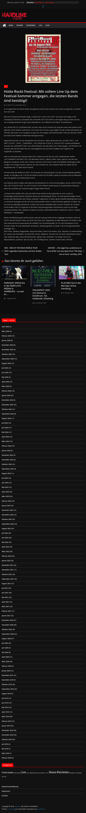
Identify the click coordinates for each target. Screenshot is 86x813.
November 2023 (7, 460)
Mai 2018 (5, 749)
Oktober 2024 (7, 409)
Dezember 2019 (7, 675)
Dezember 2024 (7, 400)
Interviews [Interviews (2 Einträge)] (17, 773)
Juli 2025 (5, 368)
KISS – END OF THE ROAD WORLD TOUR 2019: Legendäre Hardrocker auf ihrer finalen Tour (22, 251)
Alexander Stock (21, 105)
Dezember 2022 (7, 510)
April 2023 (5, 492)
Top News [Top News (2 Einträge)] (78, 773)
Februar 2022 (6, 556)
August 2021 (6, 583)
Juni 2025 (5, 372)
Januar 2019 (6, 726)
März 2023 (5, 496)
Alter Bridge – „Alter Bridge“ (44, 2)
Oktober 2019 (7, 684)
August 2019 (6, 694)
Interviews (30, 25)
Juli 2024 (5, 423)
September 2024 (8, 414)
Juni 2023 (5, 483)
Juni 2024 (5, 428)
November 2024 (7, 405)
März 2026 (5, 331)
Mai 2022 (5, 542)
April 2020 (5, 657)
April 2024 (5, 437)
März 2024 (5, 441)
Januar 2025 (6, 395)
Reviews (20, 25)
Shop (47, 25)
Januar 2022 (6, 561)
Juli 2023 (5, 478)
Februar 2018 (6, 758)
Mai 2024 (5, 432)
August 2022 (6, 528)
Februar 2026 (6, 336)
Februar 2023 (6, 501)
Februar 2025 (6, 391)
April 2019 (5, 712)
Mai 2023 (5, 487)
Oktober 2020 (7, 629)
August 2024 (6, 418)
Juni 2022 (5, 538)
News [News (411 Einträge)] (52, 772)
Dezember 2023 (7, 455)
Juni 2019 (5, 703)
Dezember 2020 (7, 620)
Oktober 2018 (7, 739)
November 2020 (7, 625)
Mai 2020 (5, 652)
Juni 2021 (5, 593)
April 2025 (5, 382)
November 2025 (7, 349)
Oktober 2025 (7, 354)
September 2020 (8, 634)
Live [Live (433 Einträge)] (23, 772)
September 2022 (8, 524)
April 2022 (5, 547)
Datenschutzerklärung (10, 786)
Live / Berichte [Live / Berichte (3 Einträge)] (31, 773)
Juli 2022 (5, 533)
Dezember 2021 (7, 565)
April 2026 (5, 327)
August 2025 (6, 363)
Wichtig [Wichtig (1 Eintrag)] (4, 776)
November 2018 (7, 735)
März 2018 (5, 753)
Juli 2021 (5, 588)
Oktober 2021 (7, 574)
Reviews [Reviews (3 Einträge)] (72, 773)
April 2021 (5, 602)
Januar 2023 (6, 506)
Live (40, 25)
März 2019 (5, 716)
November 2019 (7, 680)
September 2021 (8, 579)
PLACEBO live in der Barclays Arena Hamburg (71, 285)
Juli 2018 (5, 744)
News (11, 25)
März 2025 (5, 386)
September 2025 (8, 359)
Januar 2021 (6, 616)
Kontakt (5, 796)
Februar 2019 (6, 721)
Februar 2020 (6, 666)
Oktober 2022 (7, 519)
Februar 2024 (6, 446)
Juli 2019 (5, 698)
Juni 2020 (5, 648)
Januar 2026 (6, 340)
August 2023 (6, 473)
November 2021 (7, 570)
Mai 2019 (5, 707)
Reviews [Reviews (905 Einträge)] (63, 772)
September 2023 (8, 469)
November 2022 (7, 515)
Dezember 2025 (7, 345)
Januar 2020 (6, 671)
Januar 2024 (6, 451)
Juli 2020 (5, 643)
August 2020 (6, 639)
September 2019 (8, 689)
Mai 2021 (5, 597)
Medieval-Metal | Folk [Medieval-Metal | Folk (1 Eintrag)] (42, 773)
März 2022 (5, 551)
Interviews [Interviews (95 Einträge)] (7, 772)
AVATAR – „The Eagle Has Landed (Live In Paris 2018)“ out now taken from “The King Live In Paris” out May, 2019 (65, 251)
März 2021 (5, 606)
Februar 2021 (6, 611)
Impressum (6, 791)
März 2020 (5, 661)
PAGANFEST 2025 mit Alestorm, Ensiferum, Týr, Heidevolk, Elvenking (43, 294)
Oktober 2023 (7, 464)
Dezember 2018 (7, 730)
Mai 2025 (5, 377)
